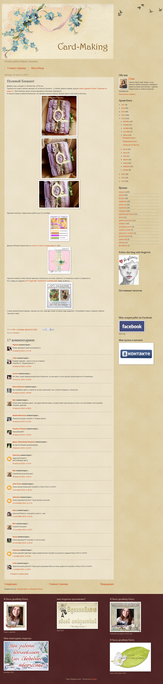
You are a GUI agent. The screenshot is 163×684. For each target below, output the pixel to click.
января (126, 170)
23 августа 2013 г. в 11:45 (22, 351)
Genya (15, 537)
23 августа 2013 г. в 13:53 (22, 366)
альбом (121, 195)
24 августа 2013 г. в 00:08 (22, 393)
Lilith (14, 563)
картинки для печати (126, 214)
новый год (122, 205)
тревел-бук (123, 239)
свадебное (123, 201)
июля (125, 149)
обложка (122, 242)
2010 (123, 181)
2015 (123, 112)
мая (125, 156)
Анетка (15, 373)
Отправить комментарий (19, 574)
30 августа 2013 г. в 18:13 (22, 477)
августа (126, 135)
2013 (123, 118)
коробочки (122, 208)
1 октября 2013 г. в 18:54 (22, 569)
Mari (14, 400)
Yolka (15, 358)
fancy (15, 510)
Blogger (94, 679)
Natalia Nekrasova (19, 415)
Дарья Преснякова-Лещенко (24, 442)
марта (125, 163)
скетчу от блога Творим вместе (44, 246)
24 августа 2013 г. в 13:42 (22, 421)
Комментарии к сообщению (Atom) (30, 589)
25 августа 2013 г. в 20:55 (22, 435)
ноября (126, 125)
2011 (123, 178)
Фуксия (15, 345)
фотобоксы (123, 246)
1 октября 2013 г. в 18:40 (22, 556)
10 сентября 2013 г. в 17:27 (22, 503)
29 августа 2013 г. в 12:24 (22, 463)
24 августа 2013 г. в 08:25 (22, 408)
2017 (123, 105)
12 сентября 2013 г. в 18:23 (22, 543)
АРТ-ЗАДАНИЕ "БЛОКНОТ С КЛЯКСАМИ (41, 281)
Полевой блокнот (129, 138)
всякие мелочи (124, 236)
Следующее (10, 584)
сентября (127, 132)
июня (125, 153)
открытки (122, 192)
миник (121, 217)
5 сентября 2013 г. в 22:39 (22, 490)
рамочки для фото (125, 220)
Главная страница (16, 68)
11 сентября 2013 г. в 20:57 (22, 530)
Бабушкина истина (130, 141)
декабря (126, 121)
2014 (123, 115)
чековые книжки (125, 230)
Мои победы (37, 68)
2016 (123, 108)
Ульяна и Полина (19, 429)
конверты (122, 223)
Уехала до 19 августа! (131, 145)
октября (126, 128)
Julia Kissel (17, 484)
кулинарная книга (125, 227)
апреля (126, 159)
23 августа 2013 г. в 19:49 (22, 379)
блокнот (16, 333)
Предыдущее (107, 584)
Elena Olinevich (19, 387)
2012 (123, 174)
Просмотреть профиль (127, 94)
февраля (126, 166)
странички (122, 211)
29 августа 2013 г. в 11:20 (22, 448)
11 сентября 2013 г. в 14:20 (22, 516)
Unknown (16, 455)
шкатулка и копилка (126, 233)
